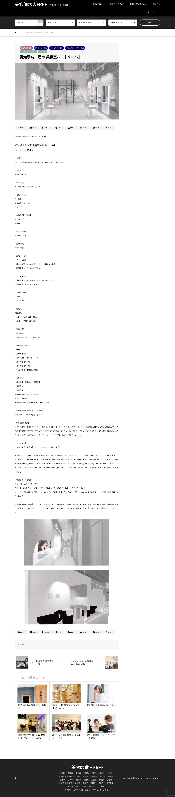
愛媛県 (85, 783)
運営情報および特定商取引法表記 (77, 790)
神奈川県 (94, 776)
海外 (78, 787)
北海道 (62, 773)
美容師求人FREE (87, 767)
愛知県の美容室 (26, 48)
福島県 (94, 773)
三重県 (94, 780)
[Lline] (58, 128)
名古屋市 (23, 644)
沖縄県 (70, 787)
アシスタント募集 (41, 48)
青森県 (70, 773)
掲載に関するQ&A (138, 4)
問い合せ (156, 4)
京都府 (109, 780)
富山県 (102, 776)
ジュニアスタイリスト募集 (75, 48)
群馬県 (101, 773)
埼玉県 (85, 776)
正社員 (42, 51)
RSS (15, 778)
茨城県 (61, 776)
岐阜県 (70, 780)
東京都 (69, 776)
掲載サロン (98, 4)
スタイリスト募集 (56, 48)
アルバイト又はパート (28, 51)
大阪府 (101, 780)
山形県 (78, 773)
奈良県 (61, 783)
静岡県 (110, 776)
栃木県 (109, 773)
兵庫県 (69, 783)
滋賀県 (86, 780)
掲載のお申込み (116, 4)
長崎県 (101, 783)
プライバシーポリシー (150, 12)
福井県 (62, 780)
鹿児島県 (110, 783)
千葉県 (77, 776)
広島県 (77, 783)
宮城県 (86, 773)
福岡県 (93, 783)
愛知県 (78, 780)
